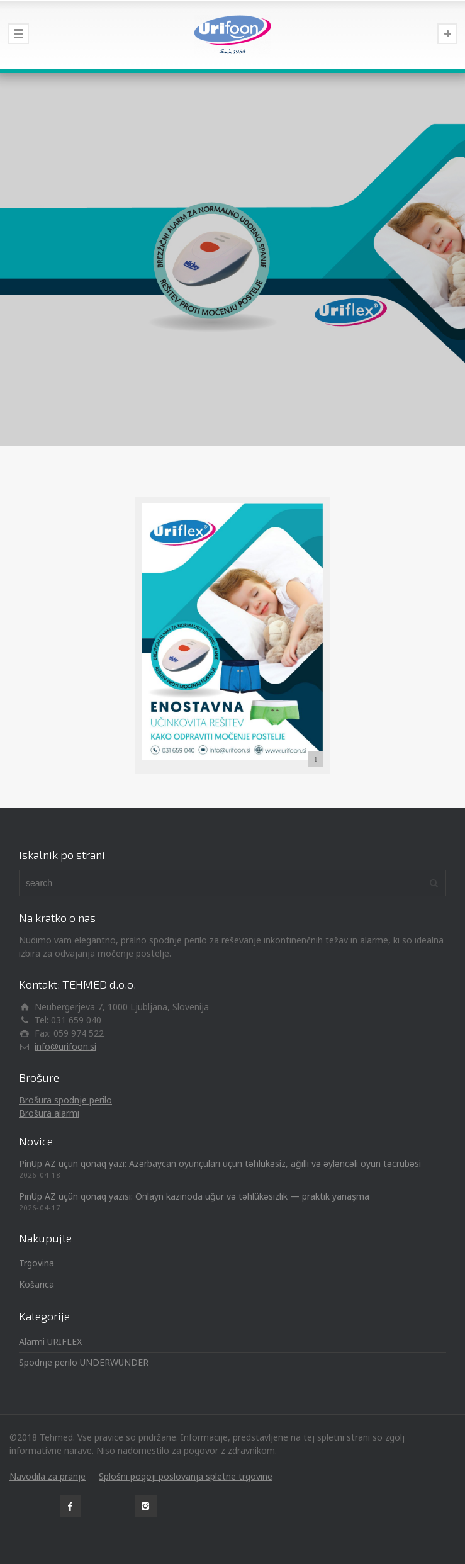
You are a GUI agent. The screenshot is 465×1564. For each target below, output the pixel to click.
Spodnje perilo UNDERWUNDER (83, 1362)
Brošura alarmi (49, 1113)
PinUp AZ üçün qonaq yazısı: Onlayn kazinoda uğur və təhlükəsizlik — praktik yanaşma (194, 1196)
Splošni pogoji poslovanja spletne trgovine (185, 1476)
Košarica (36, 1284)
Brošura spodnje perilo (65, 1100)
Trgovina (36, 1263)
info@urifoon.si (65, 1046)
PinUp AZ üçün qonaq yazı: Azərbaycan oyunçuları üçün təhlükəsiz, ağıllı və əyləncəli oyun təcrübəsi (220, 1163)
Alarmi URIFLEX (50, 1341)
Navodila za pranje (47, 1476)
